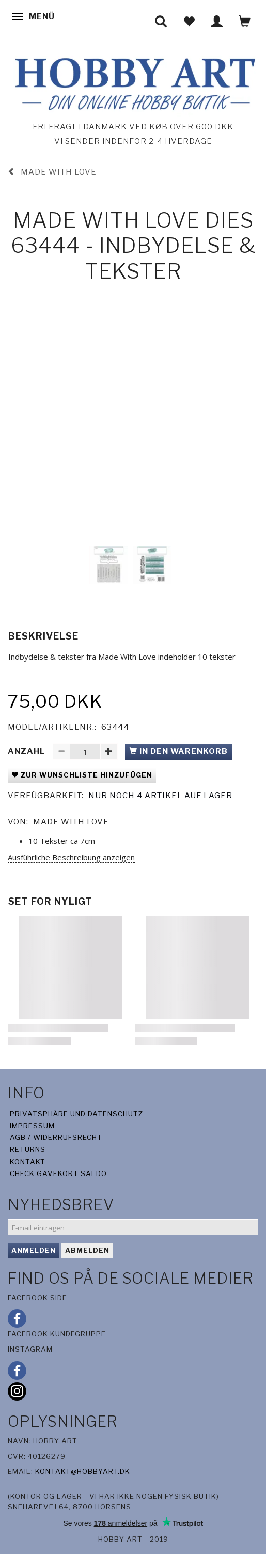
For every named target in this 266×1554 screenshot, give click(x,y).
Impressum (32, 1125)
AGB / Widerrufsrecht (56, 1137)
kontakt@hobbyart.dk (82, 1471)
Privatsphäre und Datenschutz (77, 1114)
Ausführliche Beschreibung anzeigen (71, 857)
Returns (27, 1149)
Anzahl (28, 751)
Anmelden (33, 1250)
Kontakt (27, 1162)
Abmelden (87, 1250)
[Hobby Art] (133, 82)
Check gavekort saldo (58, 1173)
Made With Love (71, 821)
